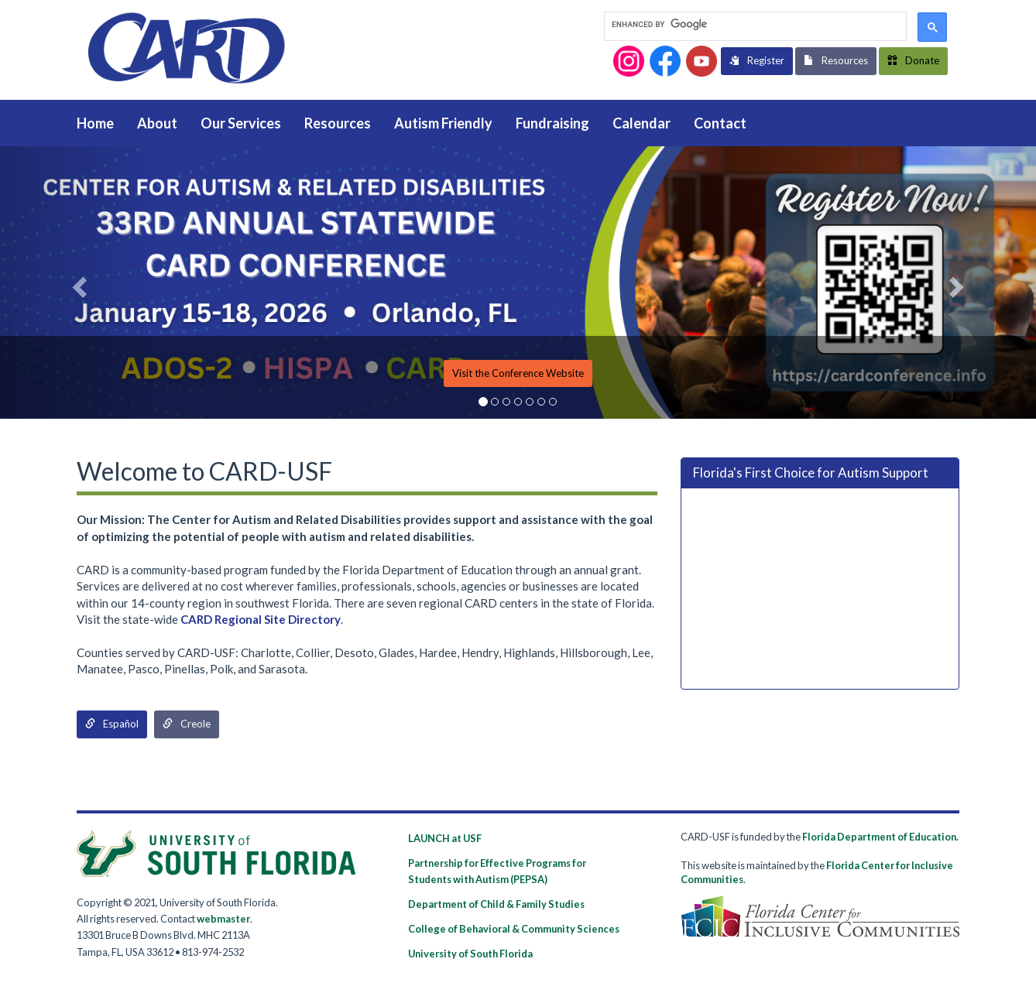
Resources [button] (836, 60)
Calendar (641, 123)
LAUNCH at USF (445, 838)
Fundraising (552, 123)
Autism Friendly (443, 123)
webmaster (223, 919)
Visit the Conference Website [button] (518, 373)
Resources (337, 123)
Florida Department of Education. (880, 836)
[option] (518, 282)
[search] (754, 25)
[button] (628, 61)
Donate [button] (913, 60)
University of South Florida (470, 953)
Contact (720, 123)
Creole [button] (187, 723)
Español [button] (112, 723)
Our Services (241, 123)
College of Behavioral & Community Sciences (513, 929)
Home (95, 123)
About (157, 123)
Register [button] (756, 60)
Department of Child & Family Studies (496, 904)
